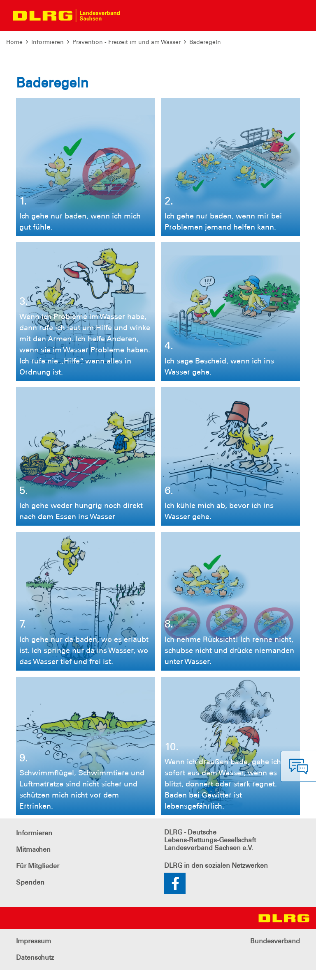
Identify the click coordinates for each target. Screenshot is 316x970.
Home (14, 42)
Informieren (47, 42)
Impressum (33, 941)
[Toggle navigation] (133, 15)
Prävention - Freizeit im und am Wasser (126, 42)
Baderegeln (205, 42)
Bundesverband (275, 941)
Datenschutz (35, 957)
